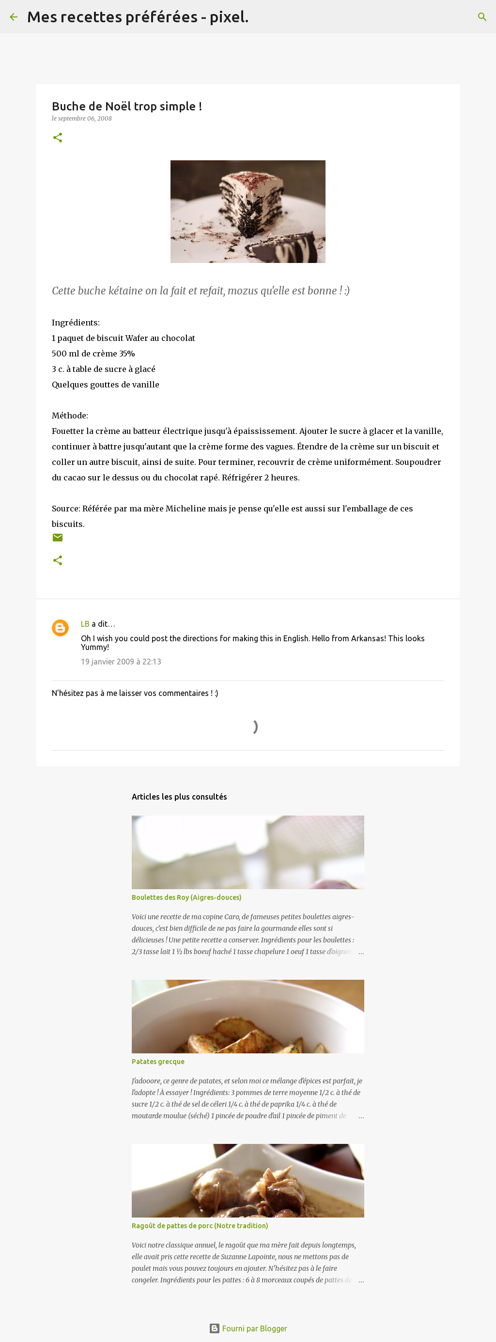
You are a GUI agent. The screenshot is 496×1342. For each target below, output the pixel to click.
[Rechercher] (262, 17)
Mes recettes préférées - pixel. (138, 16)
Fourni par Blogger (248, 1328)
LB (85, 623)
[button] (57, 138)
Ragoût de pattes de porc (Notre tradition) (200, 1226)
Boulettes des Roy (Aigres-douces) (187, 897)
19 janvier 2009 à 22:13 (121, 661)
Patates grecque (158, 1061)
